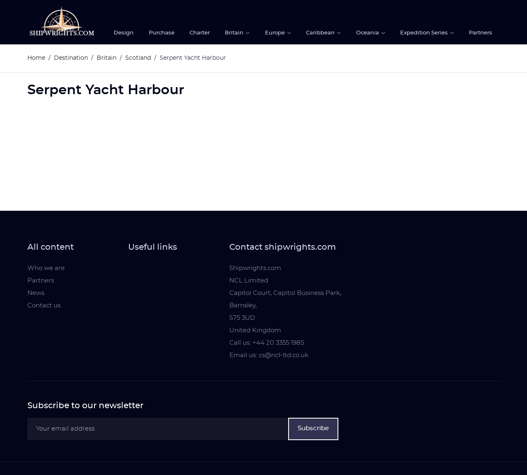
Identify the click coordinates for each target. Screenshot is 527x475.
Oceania (368, 33)
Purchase (162, 33)
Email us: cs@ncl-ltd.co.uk (268, 355)
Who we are (46, 268)
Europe (275, 33)
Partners (480, 33)
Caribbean (321, 33)
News (35, 293)
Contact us (44, 305)
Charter (199, 33)
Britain (235, 33)
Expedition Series (424, 33)
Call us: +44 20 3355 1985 (266, 343)
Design (124, 33)
